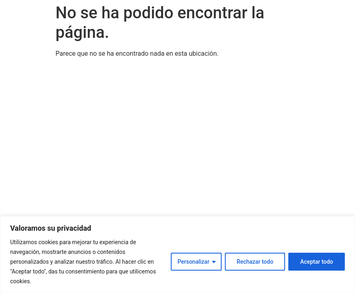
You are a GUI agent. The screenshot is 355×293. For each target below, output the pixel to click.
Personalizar (193, 261)
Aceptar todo (316, 261)
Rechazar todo (255, 261)
